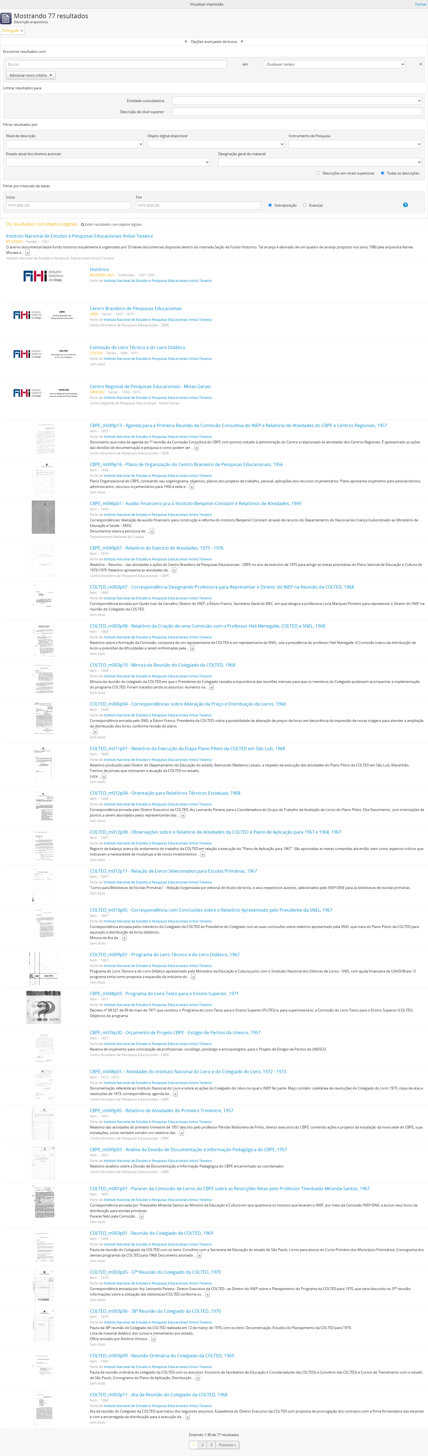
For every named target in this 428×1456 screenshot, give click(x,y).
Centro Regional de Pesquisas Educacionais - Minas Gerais (150, 386)
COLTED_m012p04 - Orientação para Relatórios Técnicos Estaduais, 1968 (165, 793)
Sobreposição (282, 205)
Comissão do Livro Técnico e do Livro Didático (137, 347)
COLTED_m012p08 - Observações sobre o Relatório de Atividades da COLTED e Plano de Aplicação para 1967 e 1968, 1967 (215, 832)
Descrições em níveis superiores (345, 173)
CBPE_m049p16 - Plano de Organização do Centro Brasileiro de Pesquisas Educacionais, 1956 (186, 464)
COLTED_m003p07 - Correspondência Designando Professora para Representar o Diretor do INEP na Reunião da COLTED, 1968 (222, 587)
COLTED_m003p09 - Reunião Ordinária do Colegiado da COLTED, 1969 (162, 1356)
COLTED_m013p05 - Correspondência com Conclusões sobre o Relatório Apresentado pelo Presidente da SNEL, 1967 (211, 910)
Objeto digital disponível (167, 135)
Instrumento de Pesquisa (309, 135)
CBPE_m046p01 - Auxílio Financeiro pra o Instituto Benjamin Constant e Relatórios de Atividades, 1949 (195, 503)
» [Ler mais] (27, 252)
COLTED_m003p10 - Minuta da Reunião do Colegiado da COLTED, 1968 (162, 665)
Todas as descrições (400, 173)
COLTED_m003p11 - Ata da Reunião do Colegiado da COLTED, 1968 (158, 1395)
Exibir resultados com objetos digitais (111, 224)
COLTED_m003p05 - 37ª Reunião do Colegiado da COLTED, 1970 (155, 1272)
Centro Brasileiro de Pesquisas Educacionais (136, 308)
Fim (139, 197)
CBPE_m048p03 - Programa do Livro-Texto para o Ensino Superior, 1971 (164, 993)
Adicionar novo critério (31, 75)
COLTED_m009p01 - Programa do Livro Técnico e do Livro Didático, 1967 (165, 954)
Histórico (99, 269)
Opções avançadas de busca (214, 41)
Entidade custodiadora (145, 100)
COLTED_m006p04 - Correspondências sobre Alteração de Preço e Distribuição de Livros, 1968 (188, 704)
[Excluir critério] (413, 63)
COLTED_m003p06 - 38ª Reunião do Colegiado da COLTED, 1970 (155, 1311)
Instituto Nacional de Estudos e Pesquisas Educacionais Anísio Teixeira (79, 236)
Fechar (420, 4)
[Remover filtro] (22, 30)
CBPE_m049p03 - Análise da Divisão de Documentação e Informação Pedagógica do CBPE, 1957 (188, 1149)
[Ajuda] (399, 205)
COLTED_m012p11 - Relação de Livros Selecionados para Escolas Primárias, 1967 (173, 871)
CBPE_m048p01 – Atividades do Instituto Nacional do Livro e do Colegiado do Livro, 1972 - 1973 (188, 1071)
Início (10, 197)
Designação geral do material (242, 153)
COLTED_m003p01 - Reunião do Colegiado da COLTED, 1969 (151, 1233)
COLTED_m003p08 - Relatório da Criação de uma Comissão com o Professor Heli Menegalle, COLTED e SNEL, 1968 (207, 626)
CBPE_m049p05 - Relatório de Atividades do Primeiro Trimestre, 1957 (161, 1110)
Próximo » (227, 1444)
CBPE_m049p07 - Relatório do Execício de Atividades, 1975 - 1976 (157, 548)
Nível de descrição (21, 135)
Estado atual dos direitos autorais (33, 153)
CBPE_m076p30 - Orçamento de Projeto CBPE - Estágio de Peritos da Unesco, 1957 (175, 1032)
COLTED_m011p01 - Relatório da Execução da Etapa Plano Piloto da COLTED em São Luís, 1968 (187, 748)
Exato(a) (313, 205)
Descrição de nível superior (142, 111)
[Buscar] (116, 64)
